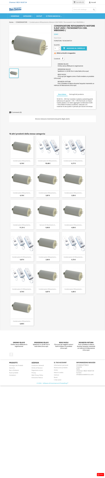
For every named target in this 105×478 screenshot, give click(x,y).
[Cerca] (84, 9)
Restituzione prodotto (60, 368)
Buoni (56, 377)
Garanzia (12, 368)
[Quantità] (56, 48)
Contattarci (12, 375)
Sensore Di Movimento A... (48, 225)
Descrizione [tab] (62, 94)
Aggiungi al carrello (74, 48)
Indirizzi (56, 375)
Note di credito (58, 372)
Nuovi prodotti (13, 373)
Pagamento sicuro (37, 370)
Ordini (56, 370)
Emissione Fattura (37, 377)
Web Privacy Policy (37, 375)
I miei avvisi (57, 380)
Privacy (34, 373)
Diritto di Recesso (37, 368)
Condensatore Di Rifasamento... (48, 161)
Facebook (11, 354)
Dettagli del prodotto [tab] (76, 94)
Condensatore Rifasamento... (22, 161)
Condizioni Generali (38, 365)
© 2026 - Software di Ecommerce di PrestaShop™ (52, 383)
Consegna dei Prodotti (16, 365)
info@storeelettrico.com (85, 374)
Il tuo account (60, 362)
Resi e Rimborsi (14, 370)
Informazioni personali (61, 365)
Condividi (62, 58)
